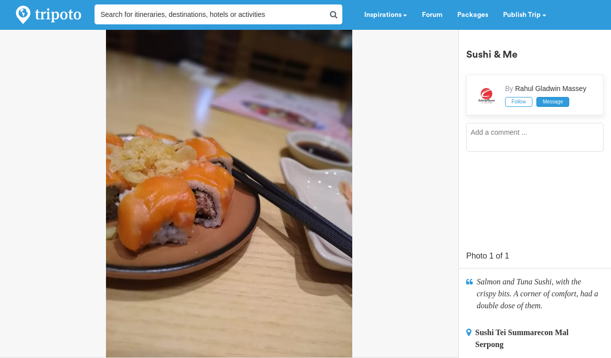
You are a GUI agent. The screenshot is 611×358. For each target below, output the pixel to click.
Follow (518, 101)
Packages (472, 14)
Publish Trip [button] (524, 14)
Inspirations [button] (385, 14)
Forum (432, 14)
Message (553, 101)
